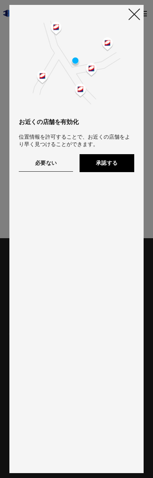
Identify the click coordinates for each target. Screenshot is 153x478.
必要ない (46, 163)
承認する (107, 163)
